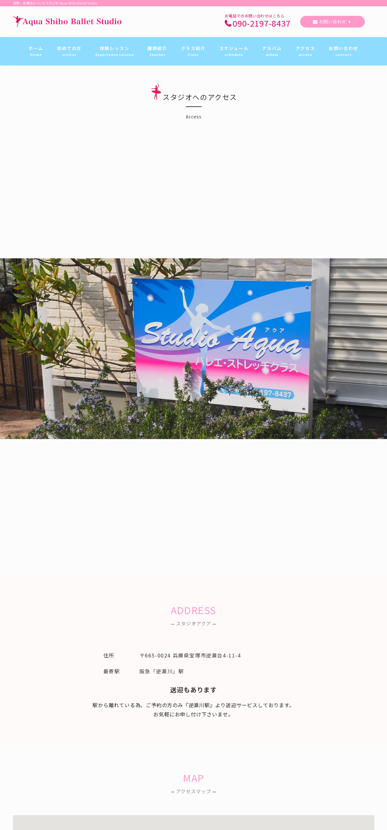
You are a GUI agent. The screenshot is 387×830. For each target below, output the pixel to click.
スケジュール (234, 51)
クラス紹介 (193, 51)
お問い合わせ (332, 21)
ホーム (36, 51)
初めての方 (69, 51)
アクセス (305, 51)
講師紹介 (157, 51)
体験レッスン (114, 51)
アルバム (272, 51)
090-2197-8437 (261, 23)
